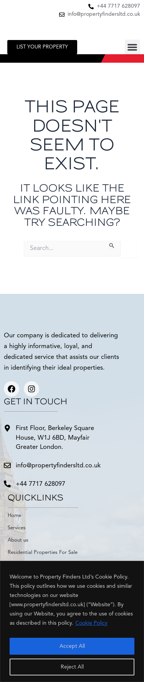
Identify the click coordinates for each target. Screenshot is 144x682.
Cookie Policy (91, 623)
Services (17, 527)
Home (14, 515)
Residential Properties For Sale (43, 552)
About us (18, 540)
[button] (133, 47)
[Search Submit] (112, 244)
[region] (72, 621)
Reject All (72, 667)
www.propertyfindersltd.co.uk (47, 604)
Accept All (72, 646)
